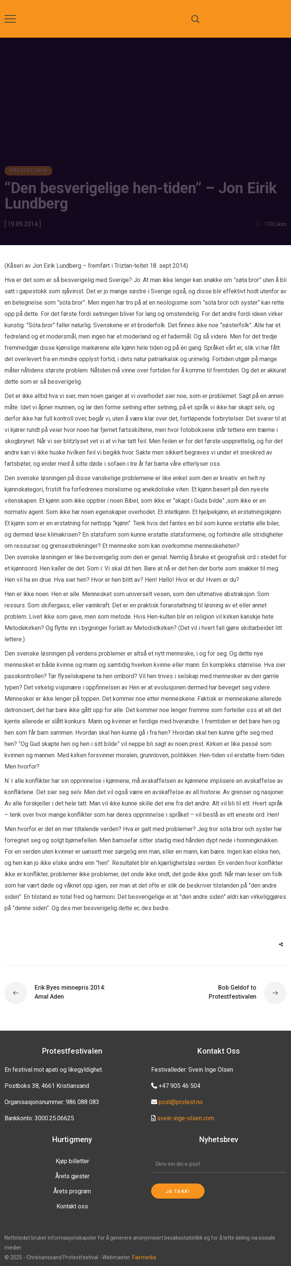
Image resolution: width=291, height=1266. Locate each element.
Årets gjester (72, 1176)
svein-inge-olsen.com (185, 1118)
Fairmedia (144, 1257)
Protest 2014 (28, 170)
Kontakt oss (72, 1206)
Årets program (72, 1191)
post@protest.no (181, 1102)
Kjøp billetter (72, 1161)
